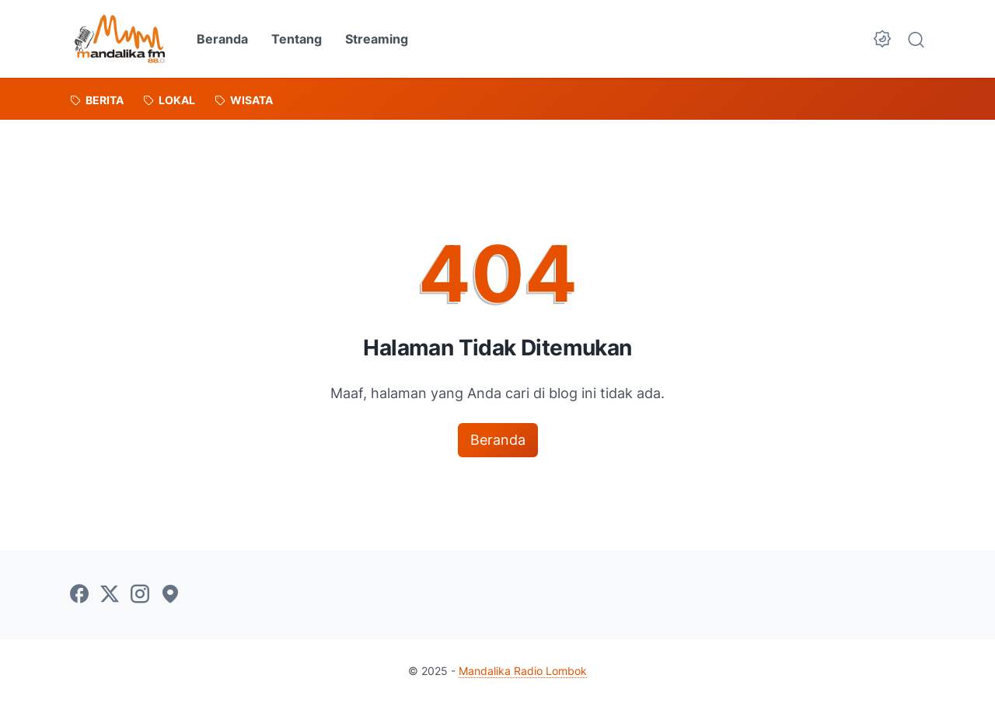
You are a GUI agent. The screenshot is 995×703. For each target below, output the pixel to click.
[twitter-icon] (109, 595)
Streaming (376, 39)
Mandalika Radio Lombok (523, 670)
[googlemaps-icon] (170, 595)
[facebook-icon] (79, 595)
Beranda (222, 39)
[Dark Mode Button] (882, 39)
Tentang (296, 39)
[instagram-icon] (140, 595)
